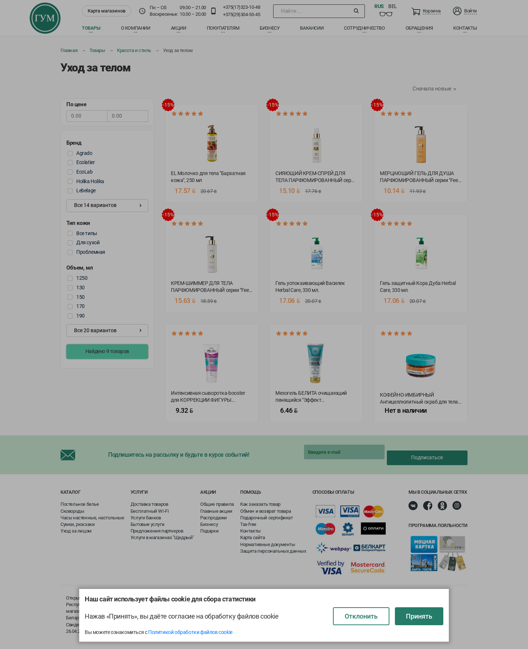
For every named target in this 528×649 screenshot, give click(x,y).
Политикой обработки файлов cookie (190, 632)
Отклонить (361, 616)
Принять (419, 616)
